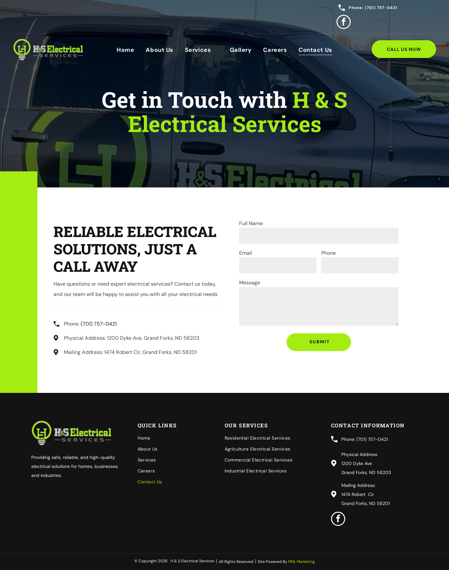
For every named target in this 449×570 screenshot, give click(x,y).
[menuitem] (125, 50)
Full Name (251, 223)
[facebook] (344, 23)
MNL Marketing (301, 561)
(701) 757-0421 (99, 323)
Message (249, 282)
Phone (328, 253)
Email (245, 253)
